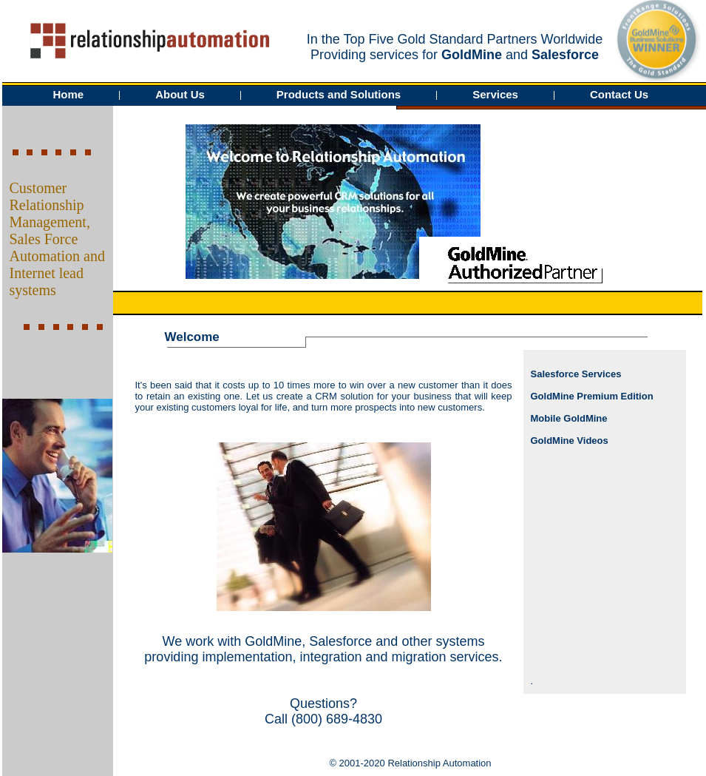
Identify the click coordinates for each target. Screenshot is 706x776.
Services (495, 94)
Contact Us (619, 94)
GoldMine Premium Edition (592, 396)
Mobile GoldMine (569, 418)
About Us (180, 94)
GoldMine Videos (569, 440)
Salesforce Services (576, 373)
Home (68, 94)
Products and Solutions (338, 94)
